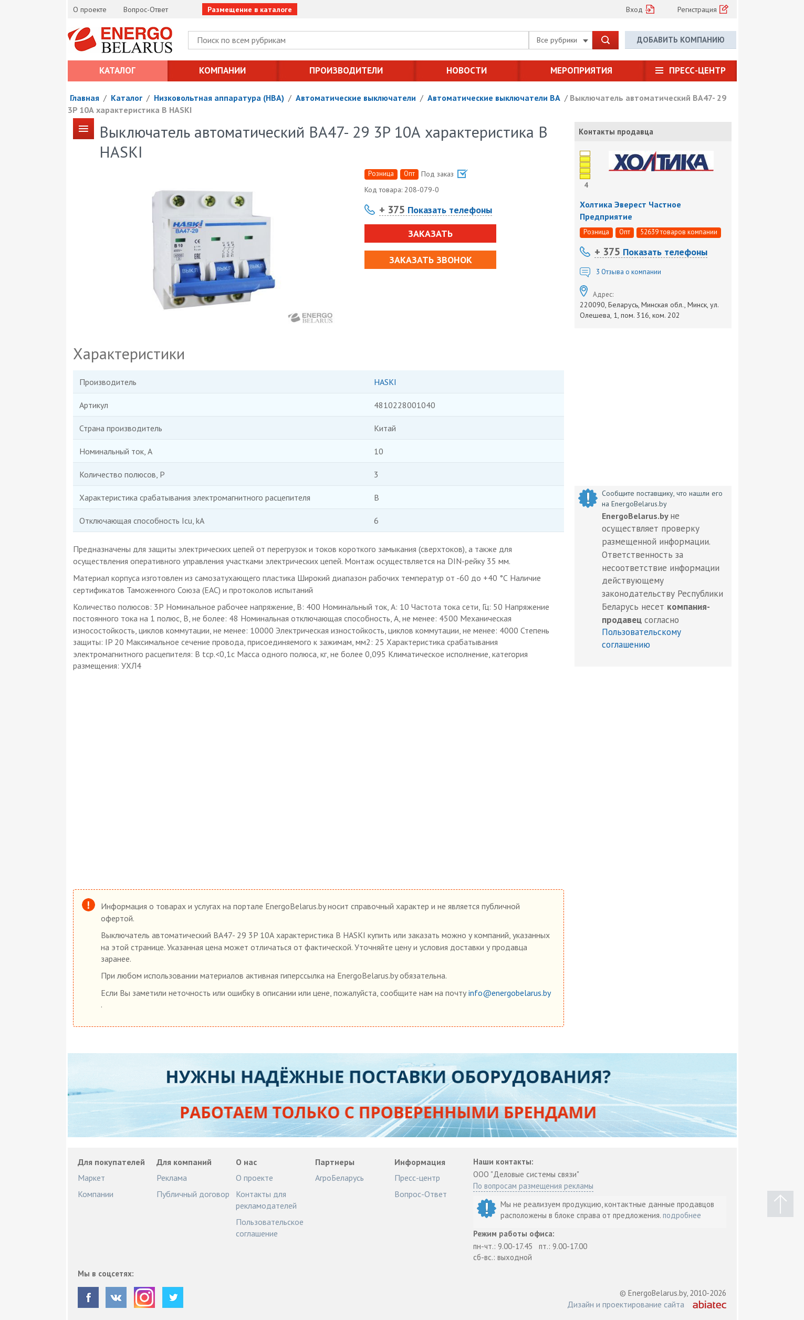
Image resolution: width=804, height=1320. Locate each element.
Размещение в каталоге (249, 9)
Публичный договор (192, 1194)
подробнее (682, 1215)
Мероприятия (581, 70)
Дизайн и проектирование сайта (625, 1304)
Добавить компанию (681, 40)
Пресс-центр (697, 70)
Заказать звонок (430, 260)
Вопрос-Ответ (145, 9)
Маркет (91, 1177)
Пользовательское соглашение (270, 1228)
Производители (346, 70)
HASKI (385, 382)
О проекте (90, 9)
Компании (222, 70)
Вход (634, 9)
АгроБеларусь (339, 1177)
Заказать (430, 233)
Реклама (171, 1177)
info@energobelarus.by (509, 993)
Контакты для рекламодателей (266, 1200)
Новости (466, 70)
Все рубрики (562, 40)
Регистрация (697, 9)
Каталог (117, 70)
